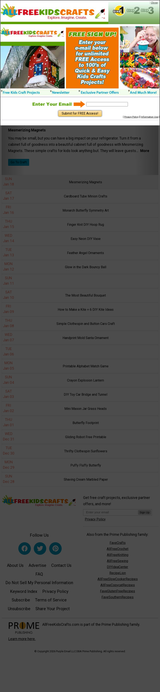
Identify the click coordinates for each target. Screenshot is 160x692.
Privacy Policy (131, 117)
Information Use (149, 117)
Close (154, 2)
